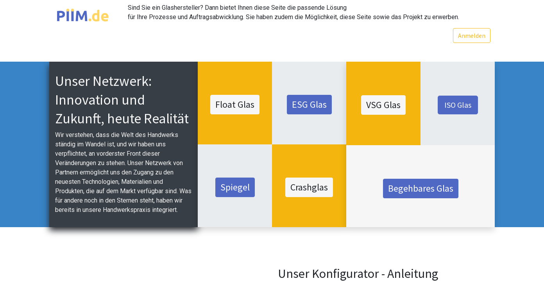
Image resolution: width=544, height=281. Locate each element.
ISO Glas (457, 105)
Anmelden (470, 35)
